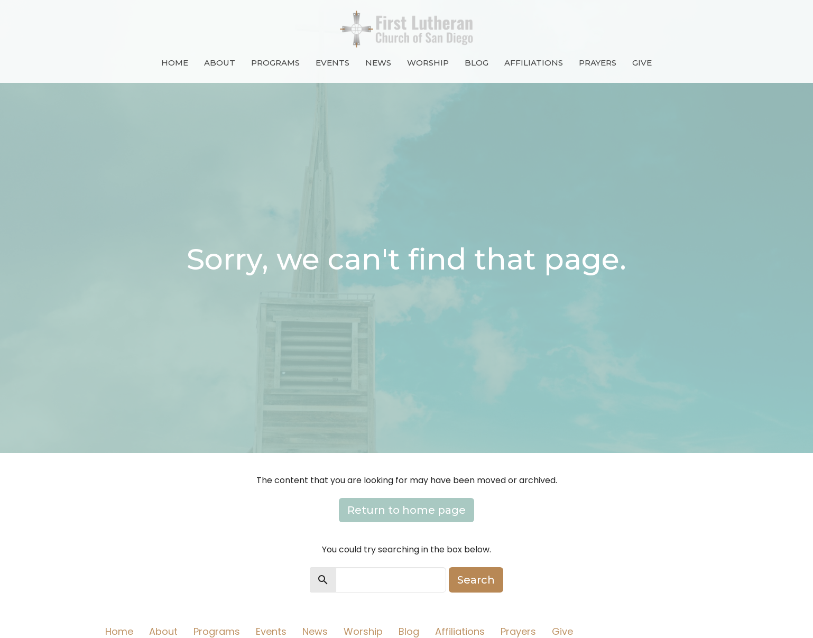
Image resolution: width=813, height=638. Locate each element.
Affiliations (533, 63)
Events (332, 63)
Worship (428, 63)
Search (476, 580)
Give (642, 63)
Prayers (597, 63)
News (378, 63)
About (219, 63)
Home (174, 63)
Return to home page (406, 510)
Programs (275, 63)
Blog (476, 63)
